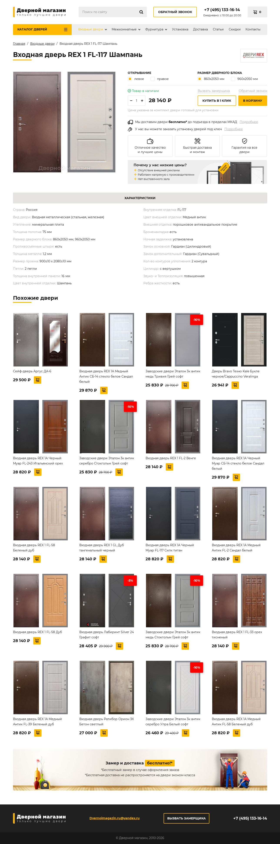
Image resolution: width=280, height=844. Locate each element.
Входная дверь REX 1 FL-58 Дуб (37, 633)
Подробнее (249, 123)
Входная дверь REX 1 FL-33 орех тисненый (237, 635)
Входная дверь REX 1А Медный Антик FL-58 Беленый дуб (236, 722)
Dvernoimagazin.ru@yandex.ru (114, 818)
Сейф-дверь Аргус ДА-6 (32, 372)
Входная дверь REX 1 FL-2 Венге (171, 459)
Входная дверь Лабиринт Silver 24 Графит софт (106, 635)
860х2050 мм (210, 79)
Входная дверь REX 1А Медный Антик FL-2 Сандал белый (236, 548)
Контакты (252, 29)
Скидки (235, 29)
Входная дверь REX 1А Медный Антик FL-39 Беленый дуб (37, 722)
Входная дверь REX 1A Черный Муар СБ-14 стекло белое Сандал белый (238, 464)
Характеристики (140, 199)
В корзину (252, 101)
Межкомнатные (124, 29)
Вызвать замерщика (214, 92)
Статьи (218, 29)
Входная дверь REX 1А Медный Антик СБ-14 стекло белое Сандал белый (106, 377)
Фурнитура (154, 29)
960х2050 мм (244, 79)
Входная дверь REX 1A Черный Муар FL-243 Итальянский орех (38, 461)
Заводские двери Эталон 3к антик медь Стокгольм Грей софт (173, 635)
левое (136, 79)
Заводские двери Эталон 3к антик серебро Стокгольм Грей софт (106, 461)
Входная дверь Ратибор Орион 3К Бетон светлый (106, 722)
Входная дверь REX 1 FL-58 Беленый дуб (34, 548)
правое (160, 79)
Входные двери (90, 29)
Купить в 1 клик (216, 101)
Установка (180, 29)
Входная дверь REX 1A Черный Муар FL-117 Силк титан (170, 548)
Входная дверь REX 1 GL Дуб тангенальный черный (101, 548)
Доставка (200, 29)
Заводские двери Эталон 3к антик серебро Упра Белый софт (173, 722)
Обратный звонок (175, 12)
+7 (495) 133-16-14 (222, 9)
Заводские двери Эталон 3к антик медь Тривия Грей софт (173, 374)
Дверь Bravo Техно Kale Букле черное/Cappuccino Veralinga (236, 374)
